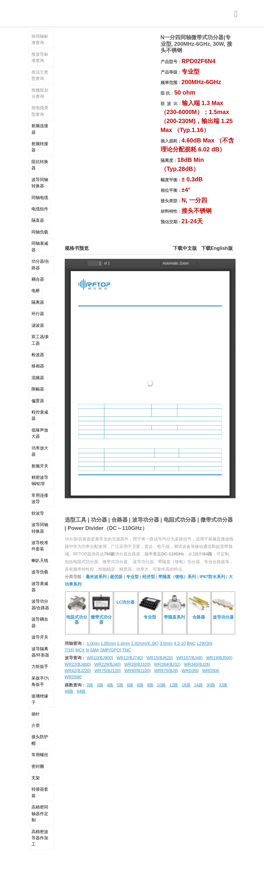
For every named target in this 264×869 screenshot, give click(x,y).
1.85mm (108, 643)
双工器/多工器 (40, 339)
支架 (35, 777)
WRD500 (210, 670)
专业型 (132, 576)
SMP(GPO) (110, 650)
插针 (35, 714)
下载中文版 (185, 248)
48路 (69, 691)
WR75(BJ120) (107, 670)
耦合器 (37, 279)
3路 (100, 685)
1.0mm (93, 643)
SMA (94, 650)
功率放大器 (39, 451)
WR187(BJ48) (189, 657)
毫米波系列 (96, 576)
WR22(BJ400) (78, 664)
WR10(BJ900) (100, 657)
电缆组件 (39, 208)
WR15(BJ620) (160, 657)
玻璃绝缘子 (39, 699)
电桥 (35, 290)
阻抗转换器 (39, 164)
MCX (80, 650)
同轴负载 (39, 232)
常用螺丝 (39, 754)
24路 (198, 685)
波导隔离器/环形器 (40, 651)
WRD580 (73, 676)
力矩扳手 (39, 666)
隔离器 (37, 302)
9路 (150, 685)
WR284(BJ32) (167, 664)
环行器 (37, 313)
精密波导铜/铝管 (39, 480)
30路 (210, 685)
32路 (223, 685)
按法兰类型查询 (39, 75)
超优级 (116, 576)
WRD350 (190, 670)
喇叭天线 (39, 560)
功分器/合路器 (40, 264)
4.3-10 (180, 643)
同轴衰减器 (39, 246)
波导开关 (39, 637)
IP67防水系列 (212, 576)
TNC (126, 650)
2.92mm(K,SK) (145, 643)
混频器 (37, 377)
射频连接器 (39, 128)
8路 (140, 685)
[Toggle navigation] (236, 14)
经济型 (148, 576)
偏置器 (37, 400)
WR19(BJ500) (219, 657)
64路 (81, 691)
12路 (173, 685)
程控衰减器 (39, 415)
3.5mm (166, 643)
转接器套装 (39, 792)
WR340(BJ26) (197, 664)
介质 (35, 725)
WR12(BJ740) (130, 657)
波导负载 (39, 571)
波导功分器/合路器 (40, 604)
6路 (130, 685)
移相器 (37, 366)
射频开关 (39, 466)
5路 (120, 685)
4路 (110, 685)
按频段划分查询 (39, 93)
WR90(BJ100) (137, 670)
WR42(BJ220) (78, 670)
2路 (90, 685)
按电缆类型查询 (39, 110)
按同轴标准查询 (39, 39)
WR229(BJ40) (107, 664)
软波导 (37, 513)
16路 (186, 685)
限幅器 (37, 389)
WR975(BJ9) (166, 670)
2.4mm (123, 643)
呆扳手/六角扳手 (40, 681)
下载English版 (217, 248)
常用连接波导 (39, 498)
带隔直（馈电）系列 (177, 576)
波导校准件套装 (39, 545)
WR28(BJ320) (137, 664)
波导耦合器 (39, 622)
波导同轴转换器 (39, 182)
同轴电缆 (39, 197)
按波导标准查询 (39, 57)
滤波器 (37, 325)
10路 (161, 685)
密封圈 (37, 766)
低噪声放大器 (39, 433)
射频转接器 (39, 146)
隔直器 (37, 220)
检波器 (37, 354)
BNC (191, 643)
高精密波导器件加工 (39, 838)
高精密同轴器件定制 (39, 813)
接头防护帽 (39, 739)
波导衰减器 (39, 586)
